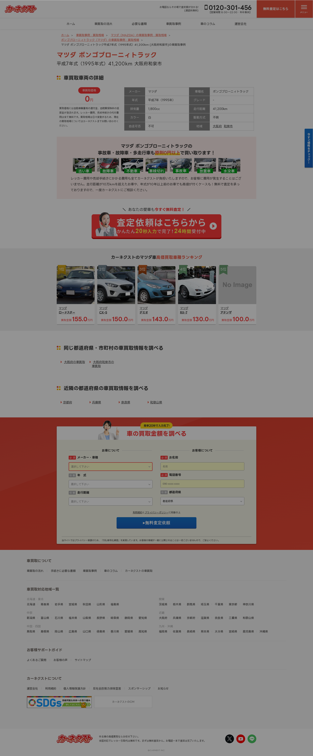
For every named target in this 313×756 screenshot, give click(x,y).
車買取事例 (173, 24)
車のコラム (207, 24)
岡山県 (59, 631)
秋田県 (87, 604)
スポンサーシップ (139, 688)
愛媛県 (129, 631)
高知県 (143, 631)
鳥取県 (31, 631)
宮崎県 (233, 631)
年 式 (81, 475)
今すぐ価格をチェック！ (308, 148)
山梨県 (87, 617)
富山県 (45, 617)
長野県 (101, 617)
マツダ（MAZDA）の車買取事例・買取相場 (139, 35)
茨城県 (163, 604)
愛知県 (143, 617)
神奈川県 (248, 604)
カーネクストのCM (123, 701)
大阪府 (217, 126)
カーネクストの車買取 (139, 570)
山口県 (87, 631)
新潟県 (31, 617)
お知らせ (163, 688)
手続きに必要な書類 (63, 570)
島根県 (45, 631)
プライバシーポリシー (156, 512)
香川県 (115, 631)
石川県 (59, 617)
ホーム (70, 24)
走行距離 (83, 492)
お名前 (173, 457)
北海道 (31, 604)
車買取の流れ (103, 24)
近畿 (161, 612)
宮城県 (73, 604)
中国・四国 (34, 626)
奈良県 (125, 402)
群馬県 (191, 604)
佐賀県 (177, 631)
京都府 (67, 402)
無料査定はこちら (275, 9)
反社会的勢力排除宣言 (107, 688)
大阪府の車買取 (74, 362)
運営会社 (241, 24)
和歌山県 (156, 402)
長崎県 (191, 631)
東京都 (233, 604)
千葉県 (219, 604)
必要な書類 (139, 24)
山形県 (101, 604)
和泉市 (228, 126)
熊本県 (205, 631)
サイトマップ (83, 659)
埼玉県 (205, 604)
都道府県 (175, 492)
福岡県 (163, 631)
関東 (161, 599)
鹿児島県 (248, 631)
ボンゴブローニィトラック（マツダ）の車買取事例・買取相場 (100, 39)
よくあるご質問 (36, 659)
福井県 (73, 617)
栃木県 (177, 604)
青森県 (45, 604)
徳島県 (101, 631)
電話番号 (175, 474)
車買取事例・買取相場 (90, 35)
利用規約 (137, 512)
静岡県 (129, 617)
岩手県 (59, 604)
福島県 (115, 604)
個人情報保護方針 (74, 688)
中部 (29, 612)
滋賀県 (205, 617)
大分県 (219, 631)
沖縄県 (264, 631)
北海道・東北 (35, 599)
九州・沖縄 (166, 626)
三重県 (233, 617)
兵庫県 (96, 402)
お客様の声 (60, 659)
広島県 (73, 631)
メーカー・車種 (87, 457)
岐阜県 (115, 617)
